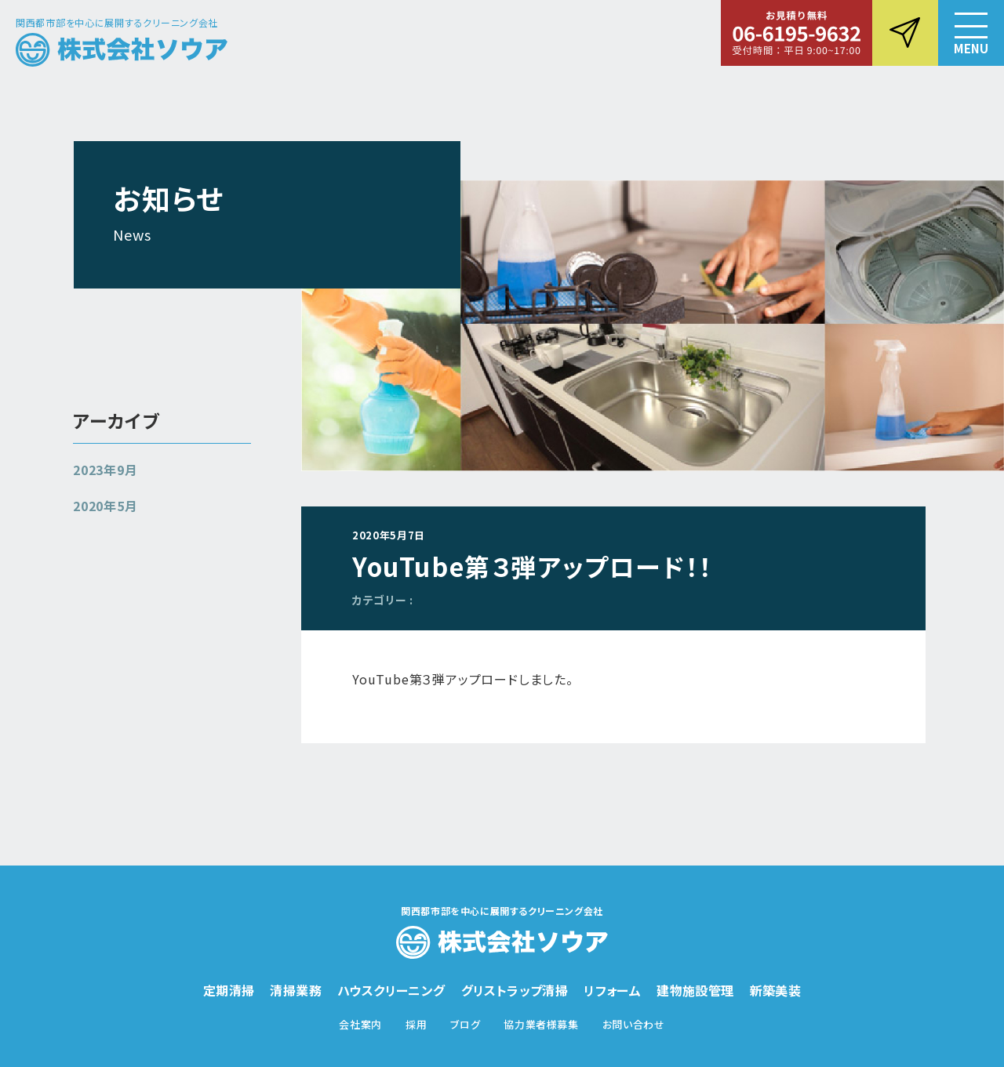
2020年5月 (105, 505)
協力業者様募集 (541, 1024)
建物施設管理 (695, 990)
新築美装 (776, 990)
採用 (416, 1024)
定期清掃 (229, 990)
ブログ (465, 1024)
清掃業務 (296, 990)
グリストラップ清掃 (515, 990)
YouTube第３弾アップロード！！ (532, 566)
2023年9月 (105, 469)
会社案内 (360, 1024)
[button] (971, 33)
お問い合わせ (633, 1024)
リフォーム (612, 990)
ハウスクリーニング (391, 990)
